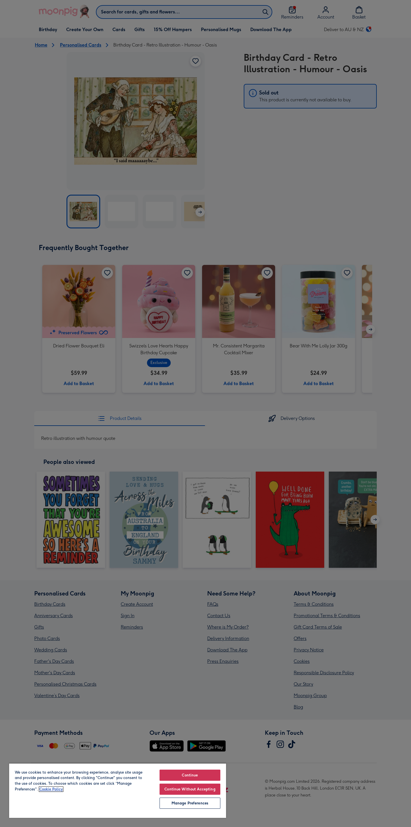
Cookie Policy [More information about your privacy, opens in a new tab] (51, 789)
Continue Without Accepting (189, 789)
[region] (117, 790)
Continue (190, 775)
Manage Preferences (190, 803)
